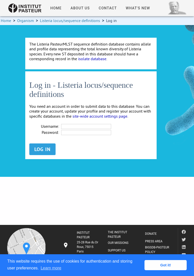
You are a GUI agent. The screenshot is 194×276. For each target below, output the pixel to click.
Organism (25, 20)
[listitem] (81, 247)
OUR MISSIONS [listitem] (118, 243)
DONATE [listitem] (151, 234)
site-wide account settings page (99, 116)
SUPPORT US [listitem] (117, 250)
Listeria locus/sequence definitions (70, 20)
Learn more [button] (51, 268)
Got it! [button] (165, 265)
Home (6, 20)
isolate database (92, 58)
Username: (50, 126)
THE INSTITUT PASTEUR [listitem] (117, 234)
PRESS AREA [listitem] (153, 241)
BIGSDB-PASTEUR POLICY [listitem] (157, 250)
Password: (50, 132)
